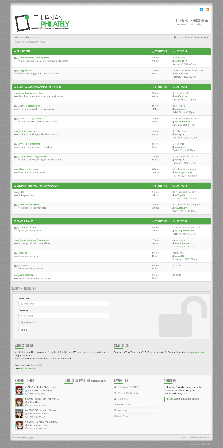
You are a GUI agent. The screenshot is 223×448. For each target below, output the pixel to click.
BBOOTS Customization (41, 390)
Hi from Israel (178, 57)
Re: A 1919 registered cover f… (186, 191)
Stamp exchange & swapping (34, 240)
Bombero (182, 243)
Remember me (29, 322)
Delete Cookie (121, 416)
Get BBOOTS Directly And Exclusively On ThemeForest (50, 410)
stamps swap (178, 252)
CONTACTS (120, 410)
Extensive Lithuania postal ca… (187, 227)
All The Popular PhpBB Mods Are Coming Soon (47, 387)
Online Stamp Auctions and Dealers (38, 185)
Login (182, 21)
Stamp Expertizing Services (33, 156)
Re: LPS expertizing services (185, 156)
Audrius (181, 73)
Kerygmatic (183, 172)
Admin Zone (23, 51)
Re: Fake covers (179, 131)
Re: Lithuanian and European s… (188, 204)
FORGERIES (121, 398)
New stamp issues (28, 169)
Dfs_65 (180, 60)
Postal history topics (30, 118)
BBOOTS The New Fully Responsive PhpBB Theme (48, 398)
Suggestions (25, 70)
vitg (179, 134)
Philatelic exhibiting (29, 143)
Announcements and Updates (34, 57)
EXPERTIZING (122, 404)
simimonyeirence (195, 352)
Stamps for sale (27, 227)
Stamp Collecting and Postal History (39, 86)
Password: (23, 310)
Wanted (23, 252)
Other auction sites (29, 204)
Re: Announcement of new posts (187, 70)
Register (199, 21)
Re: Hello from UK (180, 93)
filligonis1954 (184, 230)
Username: (23, 298)
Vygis (180, 195)
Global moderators (28, 368)
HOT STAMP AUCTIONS (126, 392)
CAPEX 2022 (178, 143)
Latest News (35, 402)
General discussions (29, 105)
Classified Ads (25, 221)
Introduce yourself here (31, 93)
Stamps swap (178, 240)
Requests (24, 265)
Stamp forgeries (27, 131)
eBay (21, 191)
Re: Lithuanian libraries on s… (186, 169)
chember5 (182, 121)
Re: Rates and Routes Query (185, 118)
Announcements (27, 274)
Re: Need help (178, 105)
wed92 (180, 256)
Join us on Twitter (85, 380)
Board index (23, 37)
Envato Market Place (39, 413)
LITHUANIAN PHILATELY (126, 387)
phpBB (24, 438)
